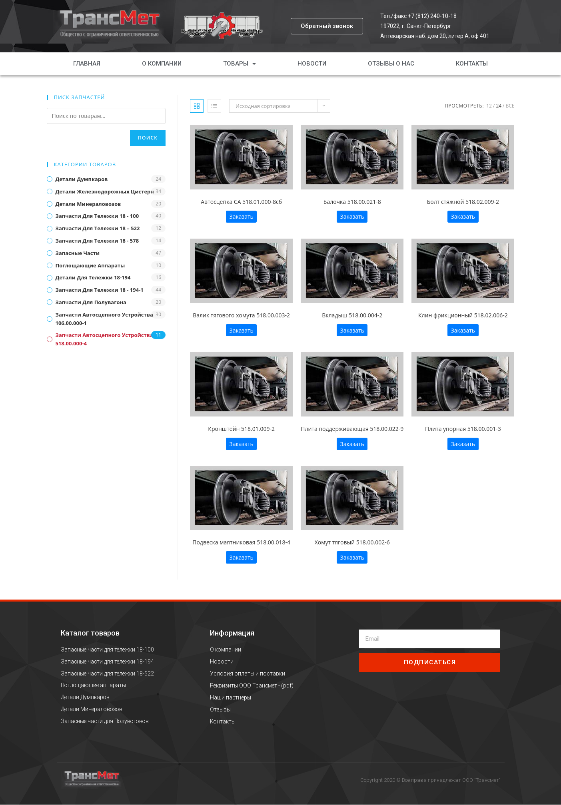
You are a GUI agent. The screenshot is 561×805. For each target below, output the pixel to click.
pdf (288, 685)
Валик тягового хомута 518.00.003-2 (241, 315)
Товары (239, 63)
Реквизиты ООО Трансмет (244, 685)
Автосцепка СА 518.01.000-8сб (241, 201)
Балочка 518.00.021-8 (352, 201)
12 (489, 105)
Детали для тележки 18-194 (93, 277)
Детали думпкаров (82, 179)
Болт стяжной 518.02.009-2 (463, 201)
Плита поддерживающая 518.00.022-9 (352, 428)
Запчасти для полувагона (91, 302)
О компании (162, 63)
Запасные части (78, 253)
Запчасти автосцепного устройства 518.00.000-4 (104, 339)
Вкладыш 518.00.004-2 (352, 315)
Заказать (241, 216)
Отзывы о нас (391, 63)
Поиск (148, 137)
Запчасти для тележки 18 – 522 (98, 228)
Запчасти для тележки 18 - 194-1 (100, 289)
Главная (86, 63)
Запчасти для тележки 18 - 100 (97, 215)
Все (510, 105)
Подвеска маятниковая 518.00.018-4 (241, 542)
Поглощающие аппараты (90, 265)
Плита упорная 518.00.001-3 (463, 428)
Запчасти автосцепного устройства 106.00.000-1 (104, 319)
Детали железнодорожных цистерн (105, 191)
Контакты (472, 63)
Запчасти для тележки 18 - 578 (97, 240)
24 (498, 105)
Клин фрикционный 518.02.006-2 (463, 315)
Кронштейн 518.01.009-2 (241, 428)
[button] (327, 26)
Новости (311, 63)
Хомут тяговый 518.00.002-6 (352, 542)
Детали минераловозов (88, 203)
